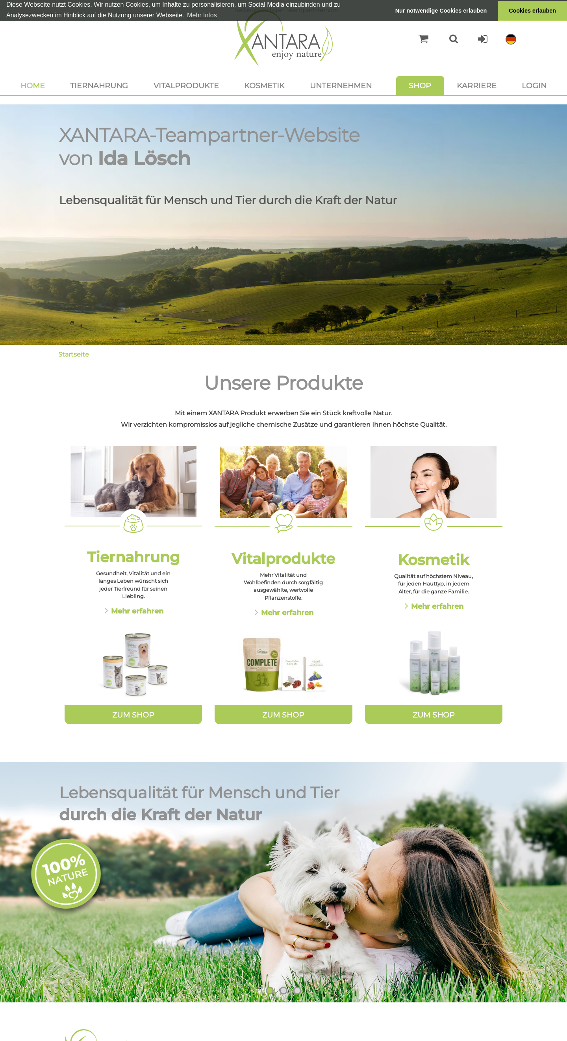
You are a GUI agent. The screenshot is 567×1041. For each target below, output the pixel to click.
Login (534, 85)
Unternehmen (341, 85)
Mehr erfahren (137, 611)
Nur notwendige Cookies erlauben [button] (441, 10)
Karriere (477, 85)
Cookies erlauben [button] (532, 10)
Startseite (73, 354)
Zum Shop (133, 714)
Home (32, 85)
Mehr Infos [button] (202, 15)
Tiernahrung (99, 85)
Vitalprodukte (186, 85)
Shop (420, 85)
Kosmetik (264, 85)
